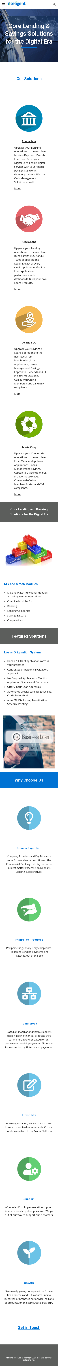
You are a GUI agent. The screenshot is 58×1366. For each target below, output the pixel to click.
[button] (3, 4)
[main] (29, 35)
